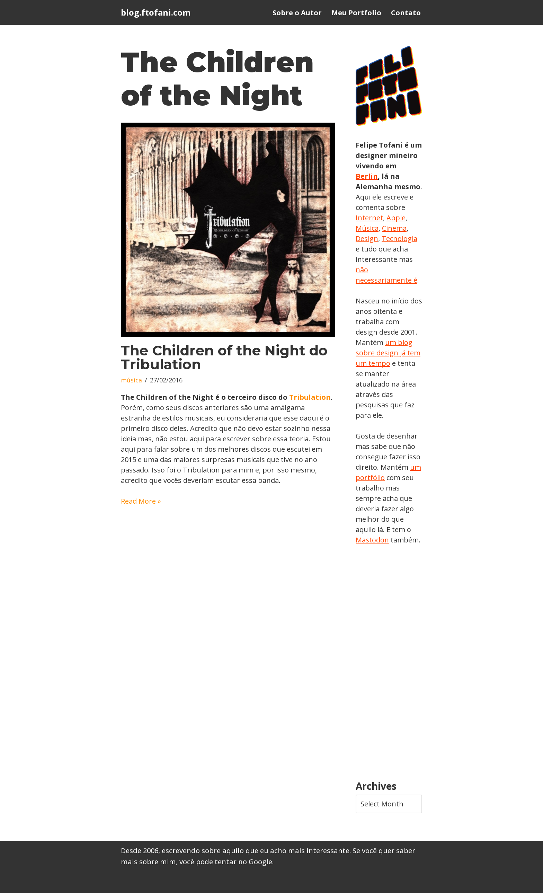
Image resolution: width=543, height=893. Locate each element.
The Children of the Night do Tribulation (224, 357)
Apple (396, 217)
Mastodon (372, 540)
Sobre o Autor (297, 12)
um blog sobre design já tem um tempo (388, 353)
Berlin (367, 176)
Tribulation (310, 397)
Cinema (394, 228)
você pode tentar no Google (225, 861)
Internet (369, 217)
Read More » (141, 501)
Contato (406, 12)
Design (367, 238)
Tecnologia (399, 238)
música (131, 380)
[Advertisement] (389, 663)
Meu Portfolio (356, 12)
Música (367, 228)
